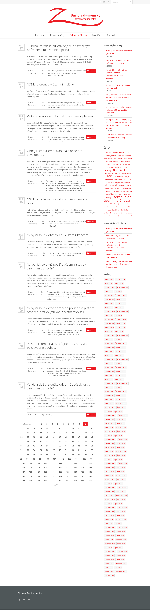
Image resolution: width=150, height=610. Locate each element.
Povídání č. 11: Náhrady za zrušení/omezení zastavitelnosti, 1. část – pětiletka (118, 72)
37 (28, 436)
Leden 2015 (109, 532)
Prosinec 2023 (110, 328)
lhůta (59, 291)
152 (60, 479)
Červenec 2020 (110, 408)
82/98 (108, 149)
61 (28, 445)
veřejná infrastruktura (122, 200)
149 (38, 479)
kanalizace (79, 329)
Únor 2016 (120, 508)
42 (60, 436)
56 (73, 440)
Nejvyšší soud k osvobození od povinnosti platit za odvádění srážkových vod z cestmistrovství (60, 309)
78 (60, 449)
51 (41, 440)
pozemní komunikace (66, 334)
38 (34, 436)
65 (53, 445)
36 (21, 436)
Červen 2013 (109, 568)
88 (47, 453)
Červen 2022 (109, 364)
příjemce (119, 185)
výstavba (125, 206)
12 (21, 427)
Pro (21, 45)
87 (41, 453)
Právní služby (57, 34)
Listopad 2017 (110, 472)
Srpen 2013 (109, 564)
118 (30, 466)
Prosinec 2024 (110, 304)
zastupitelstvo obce (120, 209)
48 (21, 440)
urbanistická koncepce (71, 185)
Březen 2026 (120, 272)
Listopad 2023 (122, 328)
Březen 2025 (120, 296)
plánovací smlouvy (125, 182)
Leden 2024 (118, 324)
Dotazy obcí (120, 149)
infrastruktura (70, 181)
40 (47, 436)
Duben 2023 (109, 344)
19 (66, 427)
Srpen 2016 (118, 496)
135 (82, 471)
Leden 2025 (118, 300)
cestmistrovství (55, 329)
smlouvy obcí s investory (112, 188)
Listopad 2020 (110, 400)
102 (62, 458)
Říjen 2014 (121, 536)
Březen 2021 (120, 392)
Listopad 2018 (110, 448)
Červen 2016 (122, 500)
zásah (55, 298)
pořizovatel (66, 139)
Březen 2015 (109, 528)
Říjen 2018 (121, 448)
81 (79, 449)
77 (53, 449)
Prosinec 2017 (120, 468)
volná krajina (61, 190)
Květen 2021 (120, 388)
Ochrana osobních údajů (28, 605)
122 (60, 466)
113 (67, 462)
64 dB (54, 253)
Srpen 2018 (118, 452)
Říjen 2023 (108, 332)
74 (34, 449)
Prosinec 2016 (121, 488)
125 (82, 466)
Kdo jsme (40, 34)
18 (60, 427)
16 (21, 153)
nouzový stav (109, 170)
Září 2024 (118, 308)
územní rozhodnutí (69, 187)
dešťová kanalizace (68, 329)
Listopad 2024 (122, 304)
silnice (77, 334)
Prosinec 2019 (120, 420)
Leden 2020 (109, 420)
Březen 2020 (109, 416)
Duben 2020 (120, 412)
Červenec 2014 (110, 544)
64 (47, 445)
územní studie (66, 73)
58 (86, 440)
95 (92, 453)
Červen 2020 (122, 408)
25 (28, 432)
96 (21, 458)
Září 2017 (108, 476)
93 (79, 453)
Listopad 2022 (122, 352)
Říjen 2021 (108, 380)
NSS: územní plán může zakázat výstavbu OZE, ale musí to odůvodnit (118, 107)
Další (57, 484)
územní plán (81, 70)
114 (75, 462)
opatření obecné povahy (117, 180)
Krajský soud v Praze (120, 155)
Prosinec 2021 (110, 376)
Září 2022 (118, 356)
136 (90, 471)
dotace (112, 149)
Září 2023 (118, 332)
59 (92, 440)
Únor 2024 (108, 324)
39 (41, 436)
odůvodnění (60, 223)
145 (82, 475)
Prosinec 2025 (110, 280)
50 (34, 440)
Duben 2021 (109, 392)
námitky (127, 158)
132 (60, 471)
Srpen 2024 (109, 312)
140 (45, 475)
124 (75, 466)
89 (53, 453)
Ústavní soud (51, 375)
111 (53, 462)
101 (54, 458)
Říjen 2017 (121, 472)
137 (23, 475)
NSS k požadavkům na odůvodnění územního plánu (57, 201)
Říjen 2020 (121, 400)
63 (41, 445)
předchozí (26, 423)
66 (60, 445)
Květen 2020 (109, 412)
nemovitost (81, 370)
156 (90, 479)
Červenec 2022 (120, 360)
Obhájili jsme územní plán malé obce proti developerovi (55, 152)
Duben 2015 (120, 524)
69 (79, 445)
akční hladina (61, 253)
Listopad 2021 (122, 376)
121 (53, 466)
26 (34, 432)
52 (47, 440)
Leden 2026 (118, 276)
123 (67, 466)
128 (30, 471)
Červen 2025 (109, 292)
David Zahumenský (37, 414)
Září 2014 (108, 540)
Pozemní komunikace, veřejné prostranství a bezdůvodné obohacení (57, 345)
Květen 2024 (120, 316)
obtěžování (70, 255)
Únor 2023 (108, 348)
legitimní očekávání (58, 183)
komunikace (52, 332)
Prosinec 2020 (120, 396)
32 (73, 432)
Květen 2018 (109, 460)
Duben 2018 (120, 460)
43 (66, 436)
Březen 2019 (109, 440)
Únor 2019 (120, 440)
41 (53, 436)
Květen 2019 (109, 436)
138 (30, 475)
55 (66, 440)
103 (69, 458)
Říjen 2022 (108, 356)
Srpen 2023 (109, 336)
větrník (117, 203)
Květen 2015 (109, 524)
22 (86, 427)
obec (76, 291)
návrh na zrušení (68, 221)
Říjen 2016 (121, 492)
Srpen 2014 (118, 540)
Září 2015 (118, 516)
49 (28, 440)
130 (45, 471)
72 (21, 449)
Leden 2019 (109, 444)
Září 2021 (118, 380)
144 (75, 475)
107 (23, 462)
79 (66, 449)
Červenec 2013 (120, 564)
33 (79, 432)
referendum (52, 105)
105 (84, 458)
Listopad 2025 (122, 280)
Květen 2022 (120, 364)
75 (41, 449)
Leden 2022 (118, 372)
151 (53, 479)
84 (21, 453)
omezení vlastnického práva (67, 70)
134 (75, 471)
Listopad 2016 (110, 492)
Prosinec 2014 (120, 532)
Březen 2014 (109, 552)
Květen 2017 (109, 484)
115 (82, 462)
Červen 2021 (109, 388)
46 (86, 436)
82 (86, 449)
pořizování (58, 139)
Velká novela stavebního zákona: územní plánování (61, 116)
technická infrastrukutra (54, 185)
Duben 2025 (109, 296)
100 (47, 458)
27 (41, 432)
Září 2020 (108, 404)
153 (67, 479)
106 (91, 458)
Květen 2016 (109, 504)
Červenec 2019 (110, 432)
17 (21, 48)
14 (34, 427)
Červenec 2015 (110, 520)
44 (73, 436)
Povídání (96, 34)
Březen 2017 (109, 488)
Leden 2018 (109, 468)
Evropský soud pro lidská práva (115, 152)
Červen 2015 (122, 520)
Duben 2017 (120, 484)
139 (38, 475)
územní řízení (110, 200)
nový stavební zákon (57, 137)
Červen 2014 (122, 544)
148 (30, 479)
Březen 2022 (120, 368)
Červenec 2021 (120, 384)
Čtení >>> (91, 70)
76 (47, 449)
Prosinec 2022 (110, 352)
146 (90, 475)
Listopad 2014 (110, 536)
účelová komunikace (74, 372)
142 (60, 475)
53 (53, 440)
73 (28, 449)
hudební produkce (76, 253)
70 (86, 445)
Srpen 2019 (118, 428)
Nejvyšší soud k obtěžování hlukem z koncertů (58, 234)
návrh (59, 221)
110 (45, 462)
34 (86, 432)
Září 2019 (108, 428)
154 (75, 479)
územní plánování (54, 73)
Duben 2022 (109, 368)
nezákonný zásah (67, 291)
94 (86, 453)
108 (30, 462)
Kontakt (110, 34)
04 (21, 386)
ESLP (128, 149)
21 (79, 427)
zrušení (60, 75)
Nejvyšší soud (60, 255)
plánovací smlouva (71, 137)
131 (53, 471)
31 (66, 432)
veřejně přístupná (63, 375)
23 (92, 427)
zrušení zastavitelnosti (74, 190)
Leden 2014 (109, 556)
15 (21, 201)
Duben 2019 (120, 436)
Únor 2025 (108, 300)
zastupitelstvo (109, 209)
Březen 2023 (120, 344)
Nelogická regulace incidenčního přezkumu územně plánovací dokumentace (118, 94)
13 (28, 427)
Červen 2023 (109, 340)
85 (28, 453)
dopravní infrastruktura (57, 181)
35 (92, 432)
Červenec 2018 (110, 456)
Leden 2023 (118, 348)
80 (73, 449)
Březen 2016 (109, 508)
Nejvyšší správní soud (71, 102)
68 (73, 445)
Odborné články (78, 34)
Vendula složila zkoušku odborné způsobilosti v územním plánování (58, 386)
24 (21, 432)
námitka (53, 221)
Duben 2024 (109, 320)
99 (40, 458)
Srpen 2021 (109, 384)
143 (67, 475)
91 (66, 453)
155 (82, 479)
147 (23, 479)
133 (67, 471)
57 (79, 440)
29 (53, 432)
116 (90, 462)
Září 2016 (108, 496)
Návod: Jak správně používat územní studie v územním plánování (57, 266)
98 (34, 458)
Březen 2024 (120, 320)
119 (38, 466)
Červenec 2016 (110, 500)
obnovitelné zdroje (122, 173)
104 (76, 458)
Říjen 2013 (108, 560)
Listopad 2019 (110, 424)
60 (21, 445)
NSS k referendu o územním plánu (50, 84)
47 (92, 436)
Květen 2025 (120, 292)
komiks (128, 152)
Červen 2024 (109, 316)
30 (60, 432)
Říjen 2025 (108, 284)
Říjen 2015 (108, 516)
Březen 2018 (109, 464)
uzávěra (50, 296)
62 (34, 445)
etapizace (52, 291)
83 (92, 449)
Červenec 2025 (120, 288)
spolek (123, 188)
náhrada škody (119, 158)
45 (79, 436)
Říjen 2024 (108, 308)
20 (73, 427)
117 (23, 466)
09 (21, 310)
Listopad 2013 (120, 556)
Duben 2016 (120, 504)
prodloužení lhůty (76, 294)
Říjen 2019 (121, 424)
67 (66, 445)
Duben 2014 (120, 548)
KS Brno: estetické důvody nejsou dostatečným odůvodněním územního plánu (58, 48)
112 (60, 462)
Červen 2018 (122, 456)
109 (38, 462)
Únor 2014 (120, 552)
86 (34, 453)
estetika (53, 70)
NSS (81, 102)
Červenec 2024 (120, 312)
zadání (49, 298)
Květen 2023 (120, 340)
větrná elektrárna (109, 203)
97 (27, 458)
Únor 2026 (108, 276)
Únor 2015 (120, 528)
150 (45, 479)
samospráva (75, 139)
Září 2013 (118, 560)
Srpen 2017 (118, 476)
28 (47, 432)
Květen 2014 (109, 548)
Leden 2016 (109, 512)
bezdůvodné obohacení (57, 368)
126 (90, 466)
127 (23, 471)
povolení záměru (110, 185)
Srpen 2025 (109, 288)
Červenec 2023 (120, 336)
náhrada (70, 368)
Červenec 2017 (110, 480)
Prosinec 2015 (120, 512)
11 (21, 237)
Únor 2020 (120, 416)
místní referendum (57, 102)
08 (21, 345)
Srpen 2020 (118, 404)
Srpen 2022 (109, 360)
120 (45, 466)
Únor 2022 (108, 372)
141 (53, 475)
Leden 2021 (109, 396)
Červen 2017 (122, 480)
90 (60, 453)
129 (38, 471)
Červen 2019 (122, 432)
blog (43, 73)
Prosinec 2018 (120, 444)
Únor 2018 (120, 464)
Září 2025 (118, 284)
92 (73, 453)
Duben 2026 (109, 272)
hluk (68, 253)
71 (92, 445)
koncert (52, 255)
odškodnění (109, 176)
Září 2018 (108, 452)
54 (60, 440)
